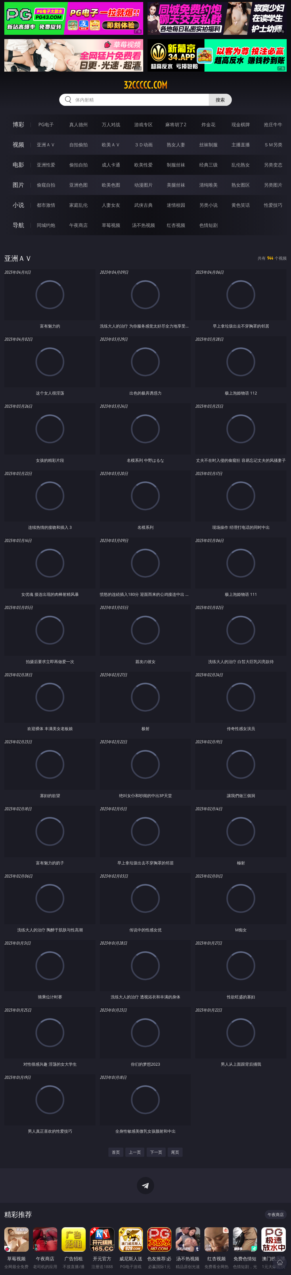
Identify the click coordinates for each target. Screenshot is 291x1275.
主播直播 (240, 144)
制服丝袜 (176, 165)
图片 (18, 185)
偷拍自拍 (78, 165)
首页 (116, 1152)
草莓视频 (111, 225)
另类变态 (273, 165)
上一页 (135, 1152)
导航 (18, 225)
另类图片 (273, 185)
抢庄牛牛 (273, 124)
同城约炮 (46, 225)
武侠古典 (143, 205)
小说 (18, 205)
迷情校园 (176, 205)
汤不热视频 (143, 225)
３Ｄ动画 (143, 144)
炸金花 (208, 124)
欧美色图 (111, 185)
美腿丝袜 (176, 185)
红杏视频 (176, 225)
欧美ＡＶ (111, 144)
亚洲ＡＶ (46, 144)
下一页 (156, 1152)
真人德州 (78, 124)
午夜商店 (78, 225)
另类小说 (208, 205)
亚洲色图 (78, 185)
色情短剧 (208, 225)
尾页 (175, 1152)
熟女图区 (240, 185)
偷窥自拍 (46, 185)
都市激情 (46, 205)
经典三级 (208, 165)
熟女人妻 (176, 144)
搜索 (220, 100)
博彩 (18, 124)
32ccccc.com (145, 85)
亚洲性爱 (46, 165)
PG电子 (45, 124)
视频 (18, 144)
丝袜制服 (208, 144)
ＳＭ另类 (273, 144)
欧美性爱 (143, 165)
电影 (18, 165)
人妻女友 (111, 205)
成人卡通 (111, 165)
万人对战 (111, 124)
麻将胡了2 (175, 124)
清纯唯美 (208, 185)
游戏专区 (143, 124)
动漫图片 (143, 185)
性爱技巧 (273, 205)
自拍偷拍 (78, 144)
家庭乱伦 (78, 205)
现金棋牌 (240, 124)
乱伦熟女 (240, 165)
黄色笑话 (240, 205)
